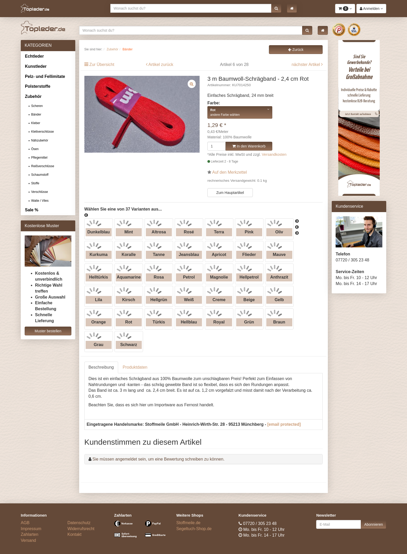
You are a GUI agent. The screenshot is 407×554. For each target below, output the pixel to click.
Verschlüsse (39, 192)
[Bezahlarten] (141, 531)
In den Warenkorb (249, 146)
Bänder (36, 114)
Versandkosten (274, 154)
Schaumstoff (39, 175)
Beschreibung (101, 367)
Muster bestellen (48, 331)
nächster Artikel (306, 64)
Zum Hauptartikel (230, 193)
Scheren (37, 106)
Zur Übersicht (101, 64)
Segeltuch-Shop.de (194, 528)
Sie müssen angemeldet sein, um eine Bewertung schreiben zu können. (158, 459)
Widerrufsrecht (80, 528)
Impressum (31, 528)
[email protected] (284, 424)
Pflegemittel (39, 157)
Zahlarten (29, 534)
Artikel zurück (160, 64)
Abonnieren (373, 524)
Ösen (35, 149)
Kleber (35, 123)
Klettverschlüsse (42, 131)
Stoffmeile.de (188, 523)
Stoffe (35, 183)
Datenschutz (79, 523)
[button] (276, 8)
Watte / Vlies (40, 200)
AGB (25, 523)
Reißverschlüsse (42, 166)
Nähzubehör (39, 140)
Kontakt (74, 534)
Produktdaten (135, 367)
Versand (28, 540)
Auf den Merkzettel (229, 172)
